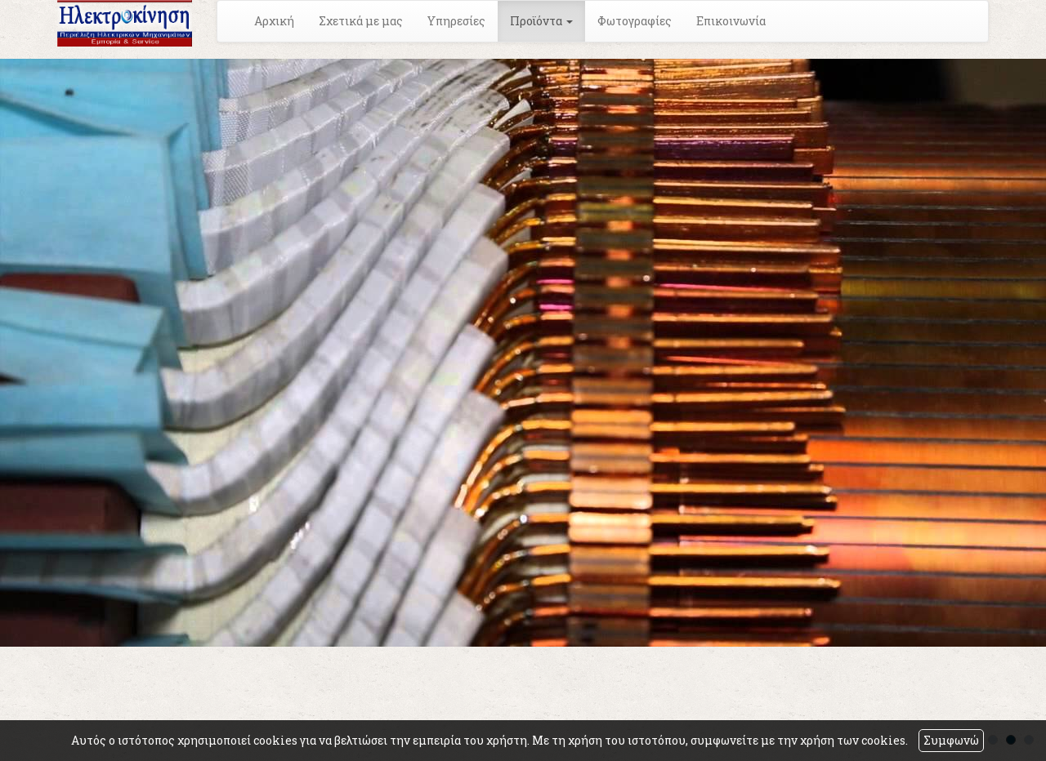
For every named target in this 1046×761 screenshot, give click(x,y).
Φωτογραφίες (634, 21)
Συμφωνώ (951, 740)
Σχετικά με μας (361, 21)
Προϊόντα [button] (541, 21)
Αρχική (274, 21)
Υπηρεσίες (456, 21)
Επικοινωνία (731, 21)
